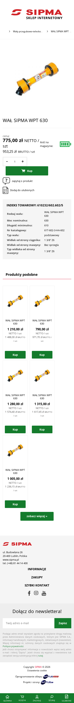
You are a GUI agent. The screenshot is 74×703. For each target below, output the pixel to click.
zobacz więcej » (37, 516)
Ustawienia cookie (37, 670)
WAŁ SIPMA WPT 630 (19, 323)
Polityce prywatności (13, 646)
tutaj (40, 655)
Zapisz (63, 623)
